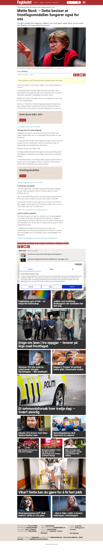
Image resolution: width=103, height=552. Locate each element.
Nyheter (36, 2)
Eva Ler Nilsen (32, 531)
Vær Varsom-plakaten (70, 543)
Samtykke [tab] (30, 269)
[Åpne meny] (84, 2)
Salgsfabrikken (52, 535)
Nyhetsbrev (55, 2)
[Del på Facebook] (74, 75)
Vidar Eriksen (32, 537)
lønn (36, 249)
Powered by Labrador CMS (51, 549)
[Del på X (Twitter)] (77, 75)
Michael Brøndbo (31, 533)
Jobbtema (48, 2)
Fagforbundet (49, 531)
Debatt (42, 2)
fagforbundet (22, 249)
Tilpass (51, 286)
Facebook (53, 537)
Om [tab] (73, 269)
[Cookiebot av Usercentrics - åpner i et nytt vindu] (76, 264)
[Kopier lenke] (84, 75)
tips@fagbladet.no (59, 533)
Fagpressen (35, 543)
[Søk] (78, 2)
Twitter (59, 537)
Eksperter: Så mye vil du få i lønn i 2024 (30, 188)
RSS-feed (76, 539)
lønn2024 (42, 249)
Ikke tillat (31, 286)
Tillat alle (72, 286)
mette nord (59, 249)
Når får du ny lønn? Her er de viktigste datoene (32, 215)
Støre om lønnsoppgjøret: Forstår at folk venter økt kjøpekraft (37, 244)
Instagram (44, 538)
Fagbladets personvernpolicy (38, 545)
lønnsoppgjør (50, 249)
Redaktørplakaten (56, 543)
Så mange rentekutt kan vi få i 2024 (29, 129)
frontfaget (30, 249)
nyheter (66, 249)
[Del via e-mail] (81, 75)
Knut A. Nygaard (30, 535)
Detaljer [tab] (51, 269)
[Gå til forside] (24, 2)
